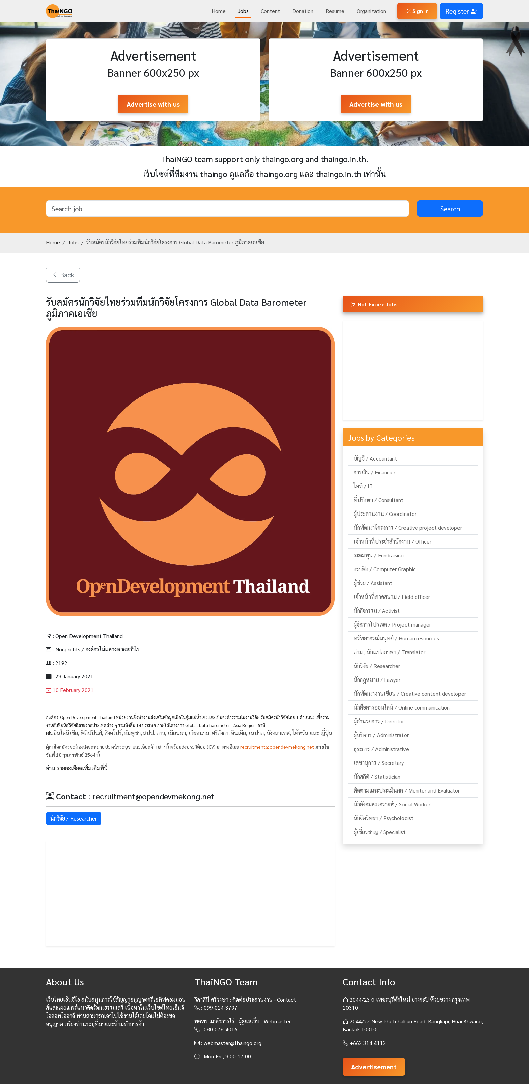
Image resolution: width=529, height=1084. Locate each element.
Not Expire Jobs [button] (374, 304)
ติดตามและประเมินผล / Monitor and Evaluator (407, 790)
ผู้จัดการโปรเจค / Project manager (392, 624)
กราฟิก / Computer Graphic (385, 569)
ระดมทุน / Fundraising (379, 555)
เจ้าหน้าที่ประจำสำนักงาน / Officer (392, 541)
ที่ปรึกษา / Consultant (378, 499)
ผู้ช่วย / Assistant (373, 582)
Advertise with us (153, 104)
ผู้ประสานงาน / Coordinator (385, 513)
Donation (302, 11)
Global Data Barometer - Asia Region (220, 725)
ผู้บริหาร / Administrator (381, 735)
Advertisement (374, 1066)
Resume (335, 11)
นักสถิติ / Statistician (377, 776)
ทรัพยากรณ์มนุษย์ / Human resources (396, 638)
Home (219, 11)
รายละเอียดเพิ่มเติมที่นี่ (82, 768)
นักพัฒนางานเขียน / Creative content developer (410, 693)
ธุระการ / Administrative (381, 748)
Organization (371, 11)
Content (270, 11)
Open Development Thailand (87, 717)
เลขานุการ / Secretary (379, 762)
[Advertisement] (190, 893)
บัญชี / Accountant (375, 458)
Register (461, 11)
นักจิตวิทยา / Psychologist (383, 818)
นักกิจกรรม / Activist (377, 610)
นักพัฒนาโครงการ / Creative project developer (408, 527)
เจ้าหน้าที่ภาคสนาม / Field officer (392, 596)
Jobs (243, 11)
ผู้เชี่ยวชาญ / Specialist (380, 831)
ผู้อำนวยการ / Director (379, 721)
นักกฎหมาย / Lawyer (377, 679)
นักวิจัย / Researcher (73, 818)
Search (450, 208)
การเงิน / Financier (374, 472)
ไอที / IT (363, 486)
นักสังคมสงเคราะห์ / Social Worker (392, 804)
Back (63, 274)
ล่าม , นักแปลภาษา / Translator (389, 652)
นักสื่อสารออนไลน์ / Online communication (402, 707)
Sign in (417, 11)
